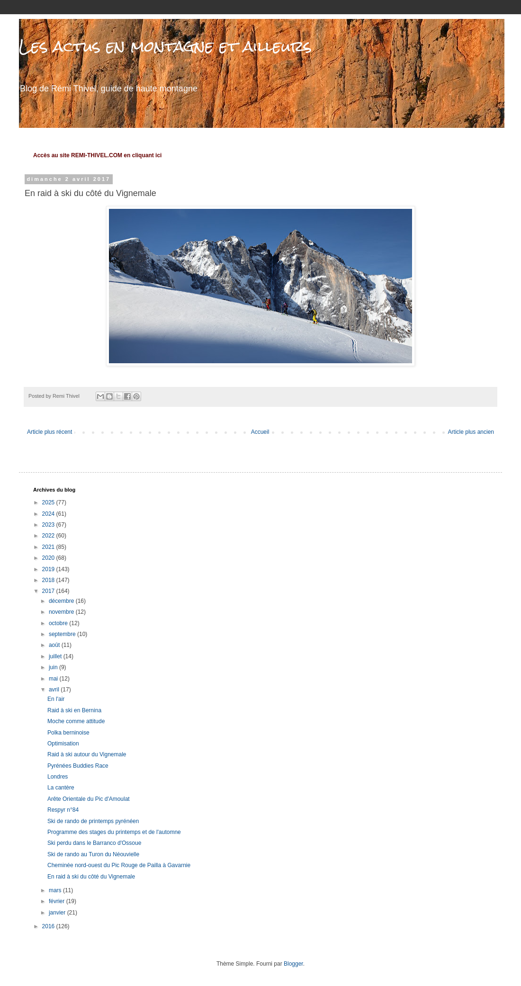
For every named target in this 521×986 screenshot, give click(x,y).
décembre (62, 601)
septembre (63, 634)
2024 (49, 514)
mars (56, 890)
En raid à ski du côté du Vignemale (91, 876)
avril (55, 689)
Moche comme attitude (76, 721)
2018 (49, 580)
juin (54, 667)
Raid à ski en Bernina (74, 710)
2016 (49, 926)
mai (54, 678)
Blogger (293, 963)
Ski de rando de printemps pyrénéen (93, 821)
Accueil (260, 432)
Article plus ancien (471, 432)
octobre (59, 623)
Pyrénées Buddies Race (77, 765)
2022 (49, 535)
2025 (49, 502)
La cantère (60, 787)
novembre (62, 612)
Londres (57, 776)
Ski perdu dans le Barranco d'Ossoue (94, 843)
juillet (56, 656)
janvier (58, 912)
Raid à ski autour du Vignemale (86, 754)
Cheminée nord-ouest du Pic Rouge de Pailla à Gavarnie (118, 865)
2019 (49, 569)
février (57, 901)
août (55, 645)
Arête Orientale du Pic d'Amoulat (88, 799)
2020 (49, 558)
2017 (49, 591)
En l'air (55, 699)
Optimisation (63, 743)
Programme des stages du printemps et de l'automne (114, 832)
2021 (49, 547)
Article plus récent (49, 432)
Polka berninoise (68, 732)
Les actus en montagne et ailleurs (165, 46)
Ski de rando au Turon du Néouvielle (93, 854)
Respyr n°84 (63, 810)
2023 (49, 524)
